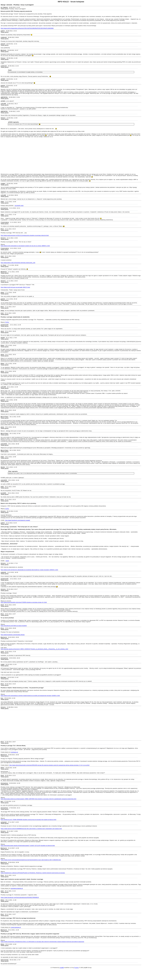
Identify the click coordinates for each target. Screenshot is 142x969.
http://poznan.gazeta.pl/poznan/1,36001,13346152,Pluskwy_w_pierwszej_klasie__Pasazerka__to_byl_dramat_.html (34, 649)
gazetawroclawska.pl (17, 888)
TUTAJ (7, 322)
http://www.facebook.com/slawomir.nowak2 (17, 520)
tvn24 (7, 560)
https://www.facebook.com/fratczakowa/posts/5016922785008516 (20, 897)
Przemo (76, 967)
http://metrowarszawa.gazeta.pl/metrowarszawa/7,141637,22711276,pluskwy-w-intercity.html (28, 845)
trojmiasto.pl (14, 752)
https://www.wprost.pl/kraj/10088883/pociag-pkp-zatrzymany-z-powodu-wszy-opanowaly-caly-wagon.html (31, 828)
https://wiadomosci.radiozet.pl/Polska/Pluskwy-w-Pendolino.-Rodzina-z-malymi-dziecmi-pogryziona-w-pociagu (33, 872)
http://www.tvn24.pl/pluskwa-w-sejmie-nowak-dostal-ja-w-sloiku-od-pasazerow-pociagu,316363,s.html (30, 695)
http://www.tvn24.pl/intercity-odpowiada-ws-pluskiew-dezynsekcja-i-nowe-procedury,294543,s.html (29, 569)
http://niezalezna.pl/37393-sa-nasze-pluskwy (14, 625)
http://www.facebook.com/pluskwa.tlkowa (13, 634)
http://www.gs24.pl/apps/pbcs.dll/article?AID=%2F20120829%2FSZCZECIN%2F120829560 (27, 28)
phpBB (62, 967)
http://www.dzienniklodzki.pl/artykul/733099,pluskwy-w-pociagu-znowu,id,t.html (24, 602)
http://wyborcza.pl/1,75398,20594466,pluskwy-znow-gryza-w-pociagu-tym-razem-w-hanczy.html (28, 819)
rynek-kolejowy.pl (16, 927)
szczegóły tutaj (19, 205)
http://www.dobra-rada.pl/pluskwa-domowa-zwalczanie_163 (18, 262)
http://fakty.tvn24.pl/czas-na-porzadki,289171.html (15, 287)
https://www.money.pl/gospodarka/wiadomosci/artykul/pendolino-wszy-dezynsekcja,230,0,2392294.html (31, 859)
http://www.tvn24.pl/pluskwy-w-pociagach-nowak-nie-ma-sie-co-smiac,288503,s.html (25, 245)
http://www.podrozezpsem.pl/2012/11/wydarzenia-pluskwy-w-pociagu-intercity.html (25, 235)
